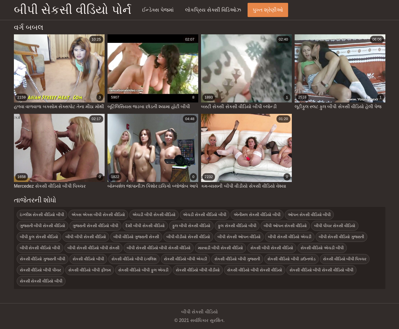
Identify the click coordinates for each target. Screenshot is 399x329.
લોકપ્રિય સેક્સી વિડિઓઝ (213, 10)
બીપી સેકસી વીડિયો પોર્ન (72, 9)
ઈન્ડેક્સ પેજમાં (158, 10)
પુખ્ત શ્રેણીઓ (268, 10)
